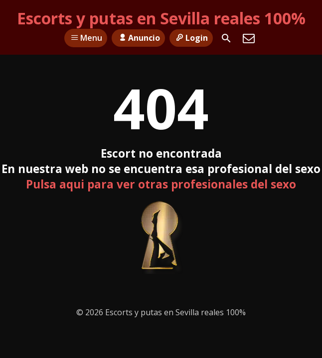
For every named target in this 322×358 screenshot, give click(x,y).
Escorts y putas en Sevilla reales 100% (161, 18)
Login (191, 37)
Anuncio (138, 37)
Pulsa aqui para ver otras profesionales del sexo (161, 184)
